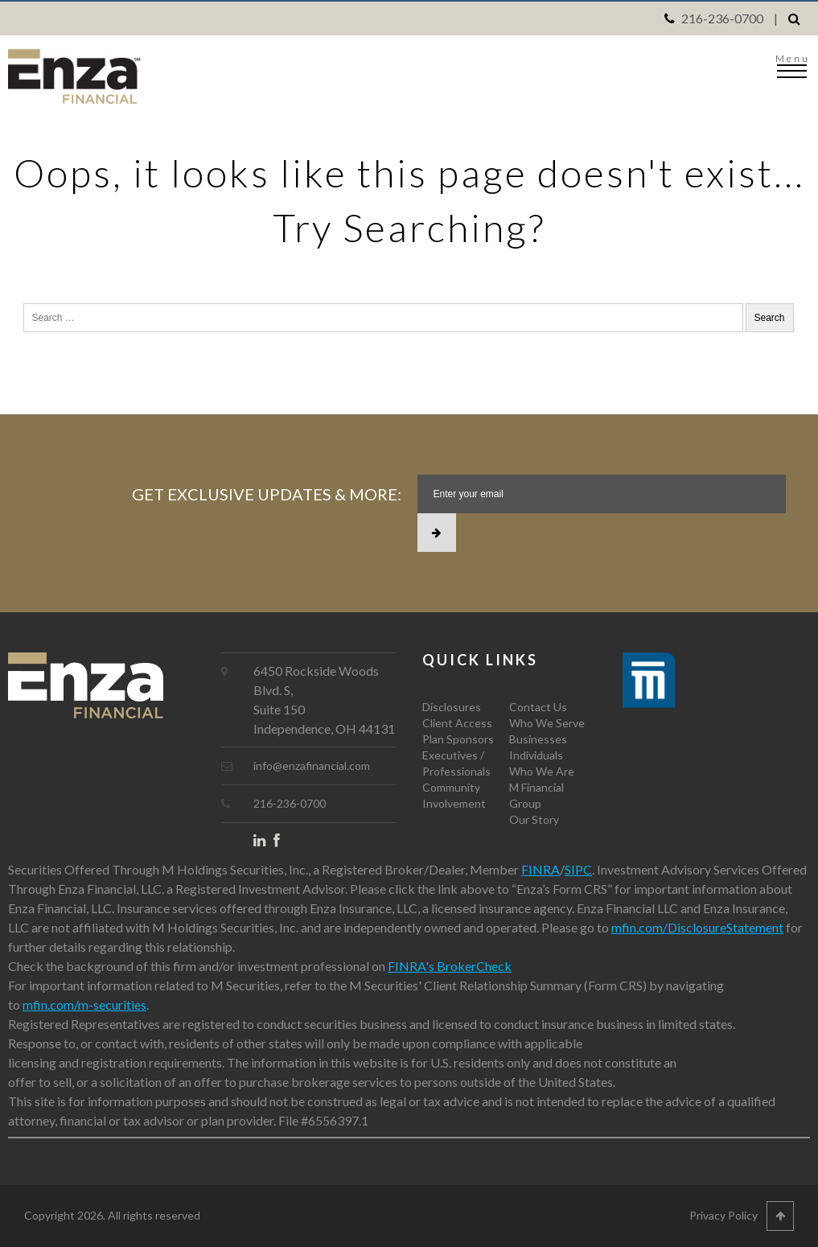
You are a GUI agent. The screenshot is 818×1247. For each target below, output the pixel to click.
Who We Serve (547, 723)
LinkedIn (263, 843)
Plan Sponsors (458, 739)
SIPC (578, 869)
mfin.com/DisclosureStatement (697, 927)
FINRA (540, 869)
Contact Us (538, 707)
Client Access (457, 723)
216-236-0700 (722, 18)
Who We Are (541, 771)
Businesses (538, 739)
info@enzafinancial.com (311, 765)
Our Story (534, 819)
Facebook (283, 843)
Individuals (536, 755)
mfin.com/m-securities (84, 1004)
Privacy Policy (723, 1215)
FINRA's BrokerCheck (450, 965)
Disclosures (451, 707)
